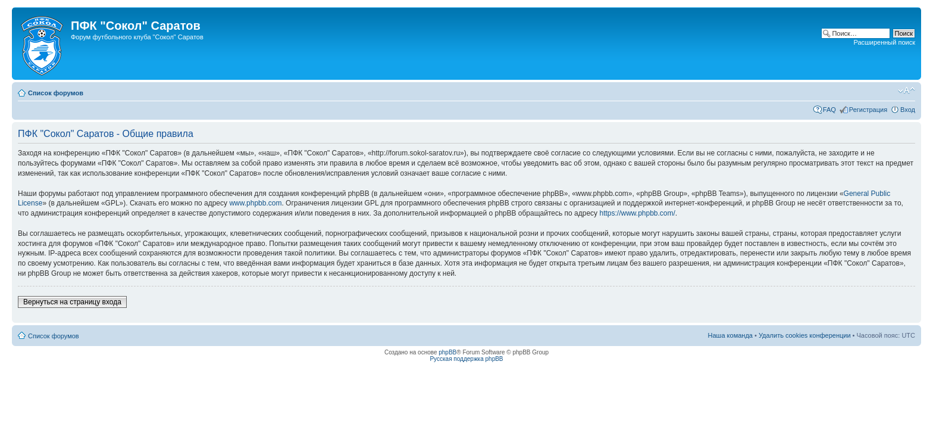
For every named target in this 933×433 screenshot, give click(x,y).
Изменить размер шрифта (906, 90)
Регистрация (868, 109)
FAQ (829, 109)
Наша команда (730, 335)
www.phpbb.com (255, 203)
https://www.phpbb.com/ (637, 213)
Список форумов (55, 92)
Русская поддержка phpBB (466, 359)
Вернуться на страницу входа (72, 302)
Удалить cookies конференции (805, 335)
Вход (907, 109)
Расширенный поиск (884, 42)
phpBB (447, 352)
